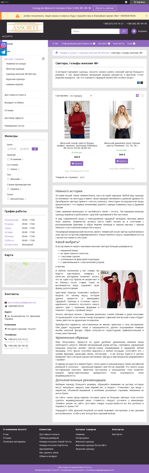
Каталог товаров (14, 58)
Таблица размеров (49, 437)
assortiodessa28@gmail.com (22, 302)
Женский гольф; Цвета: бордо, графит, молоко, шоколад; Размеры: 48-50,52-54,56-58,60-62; (77, 145)
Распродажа (82, 437)
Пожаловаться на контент (72, 470)
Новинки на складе (16, 64)
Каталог (102, 43)
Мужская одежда (15, 79)
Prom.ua (88, 467)
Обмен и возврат (48, 456)
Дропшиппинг (46, 448)
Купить (78, 163)
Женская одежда (15, 69)
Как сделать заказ (49, 452)
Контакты (118, 43)
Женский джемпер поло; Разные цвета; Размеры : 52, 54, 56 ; (122, 144)
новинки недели (14, 84)
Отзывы (9, 110)
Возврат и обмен (14, 102)
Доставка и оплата (15, 94)
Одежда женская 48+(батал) (94, 52)
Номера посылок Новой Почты (55, 441)
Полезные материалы (14, 441)
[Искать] (124, 31)
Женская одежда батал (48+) (91, 445)
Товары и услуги (68, 52)
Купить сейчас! (105, 8)
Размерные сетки (14, 125)
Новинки (80, 434)
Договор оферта (14, 117)
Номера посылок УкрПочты (53, 445)
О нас (55, 43)
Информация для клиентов (77, 43)
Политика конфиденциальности (100, 470)
